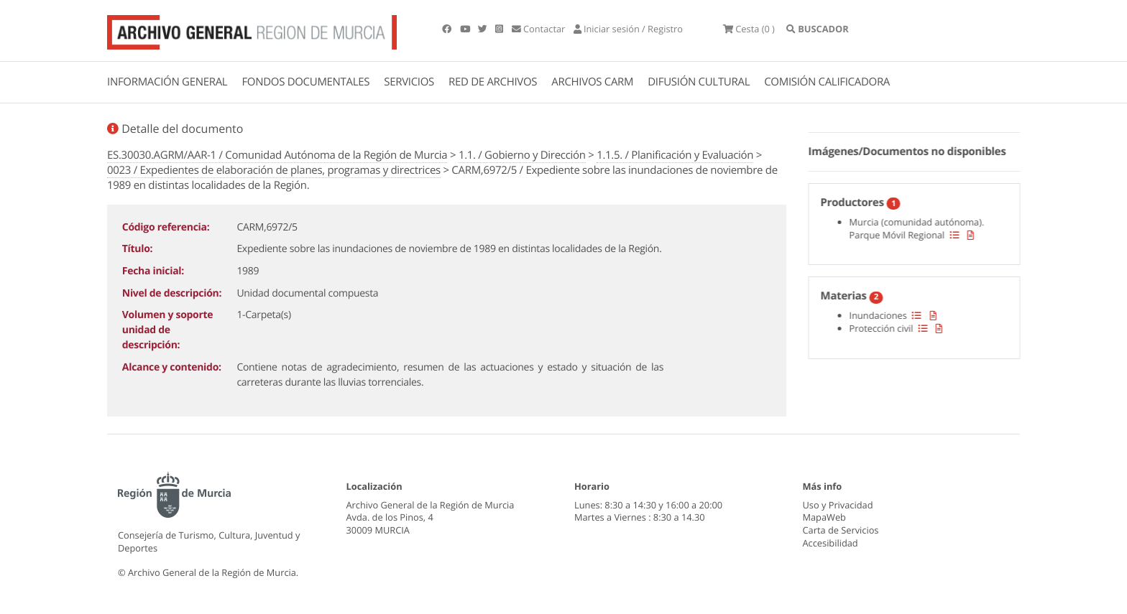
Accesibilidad (830, 542)
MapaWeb (824, 517)
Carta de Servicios (841, 530)
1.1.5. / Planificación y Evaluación (675, 155)
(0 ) (749, 28)
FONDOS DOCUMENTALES (305, 82)
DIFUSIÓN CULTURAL (699, 82)
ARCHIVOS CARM (592, 82)
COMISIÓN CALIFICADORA (827, 82)
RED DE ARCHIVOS (492, 82)
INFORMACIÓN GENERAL (167, 82)
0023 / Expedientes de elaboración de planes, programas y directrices (274, 170)
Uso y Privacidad (838, 504)
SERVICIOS (409, 82)
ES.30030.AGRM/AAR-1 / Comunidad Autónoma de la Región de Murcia (277, 155)
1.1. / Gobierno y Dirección (522, 155)
